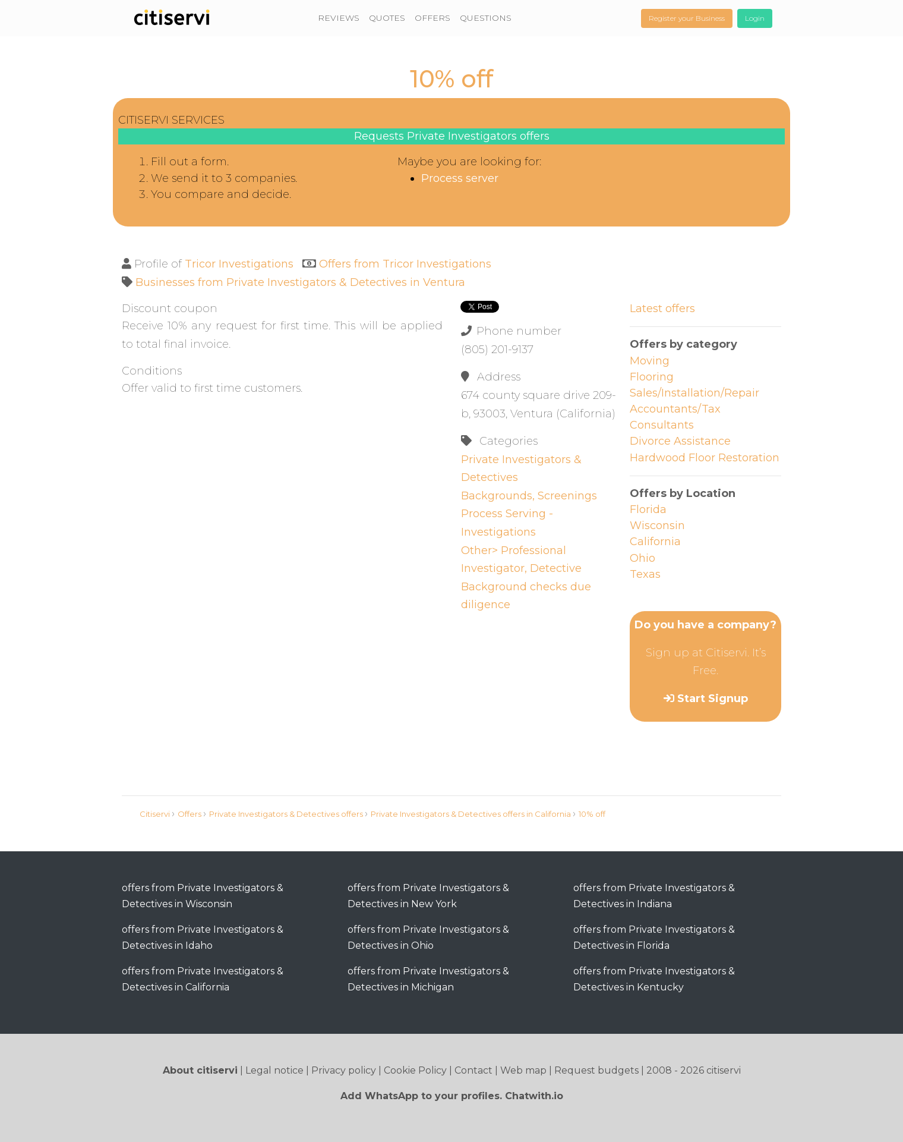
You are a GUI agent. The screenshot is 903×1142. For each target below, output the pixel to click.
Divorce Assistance (680, 441)
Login (755, 18)
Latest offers (662, 308)
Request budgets (596, 1070)
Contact (473, 1070)
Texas (645, 574)
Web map (523, 1070)
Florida (648, 509)
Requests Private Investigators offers (452, 136)
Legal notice (274, 1070)
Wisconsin (657, 525)
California (655, 541)
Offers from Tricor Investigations (405, 263)
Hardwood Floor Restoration (704, 457)
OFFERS (432, 17)
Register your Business (687, 18)
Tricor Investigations (239, 263)
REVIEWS (338, 17)
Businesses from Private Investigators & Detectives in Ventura (300, 282)
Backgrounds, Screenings (529, 495)
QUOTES (387, 17)
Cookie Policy (415, 1070)
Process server (459, 178)
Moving (650, 360)
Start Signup (712, 698)
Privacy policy (343, 1070)
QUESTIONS (486, 17)
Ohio (642, 558)
